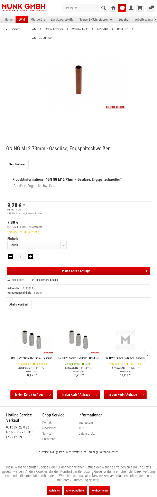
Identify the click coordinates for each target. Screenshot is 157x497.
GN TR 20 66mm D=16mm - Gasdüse (125, 358)
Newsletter (49, 428)
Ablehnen (54, 490)
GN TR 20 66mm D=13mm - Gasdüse (78, 358)
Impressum (85, 422)
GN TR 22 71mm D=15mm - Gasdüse (31, 358)
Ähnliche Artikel (18, 304)
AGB (81, 428)
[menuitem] (85, 8)
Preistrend (48, 439)
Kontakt (47, 422)
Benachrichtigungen (44, 279)
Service (46, 433)
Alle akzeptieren (75, 490)
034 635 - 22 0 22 (17, 427)
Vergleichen (15, 279)
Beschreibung (17, 164)
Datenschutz (86, 433)
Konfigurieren (100, 490)
